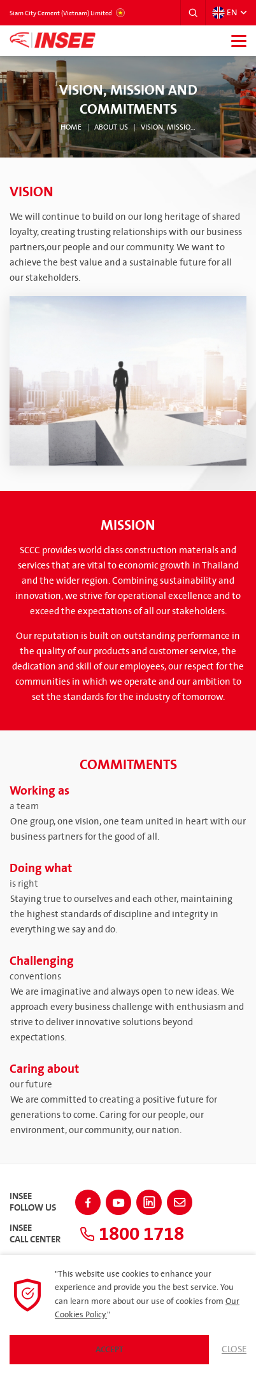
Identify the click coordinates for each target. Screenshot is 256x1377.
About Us (111, 128)
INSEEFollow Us (33, 1202)
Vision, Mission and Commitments (168, 128)
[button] (193, 12)
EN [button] (224, 12)
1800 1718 (132, 1234)
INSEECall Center (35, 1234)
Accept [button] (110, 1349)
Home (71, 128)
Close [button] (234, 1350)
